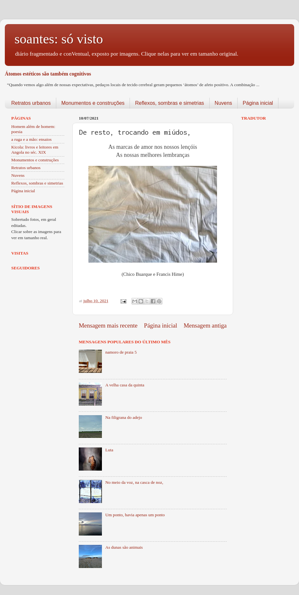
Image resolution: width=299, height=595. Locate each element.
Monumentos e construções (93, 103)
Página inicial (258, 103)
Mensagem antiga (205, 325)
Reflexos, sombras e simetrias (169, 103)
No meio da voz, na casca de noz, (134, 482)
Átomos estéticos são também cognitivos (48, 74)
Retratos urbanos (31, 103)
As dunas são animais (124, 547)
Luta (109, 449)
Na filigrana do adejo (123, 417)
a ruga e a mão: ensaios (31, 139)
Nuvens (223, 103)
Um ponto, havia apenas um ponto (135, 514)
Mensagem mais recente (108, 325)
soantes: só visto (58, 39)
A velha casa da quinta (124, 385)
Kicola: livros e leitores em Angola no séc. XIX (34, 150)
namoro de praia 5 (121, 352)
